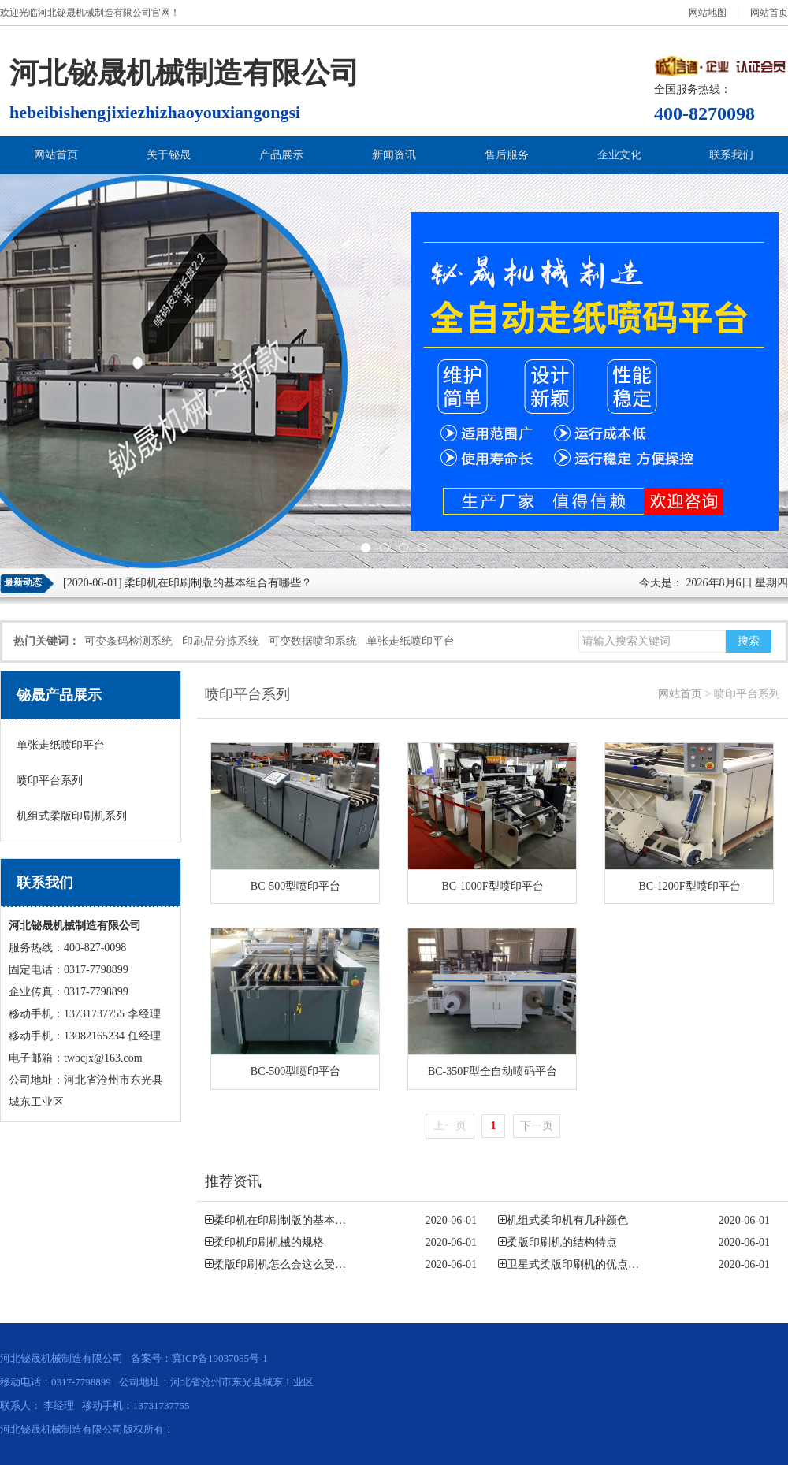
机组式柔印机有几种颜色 (567, 1220)
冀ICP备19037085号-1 (220, 1358)
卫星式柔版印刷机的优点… (573, 1264)
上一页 (449, 1126)
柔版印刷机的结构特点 (562, 1242)
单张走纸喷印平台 (410, 641)
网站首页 (769, 12)
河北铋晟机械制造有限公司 (94, 12)
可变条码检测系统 (128, 641)
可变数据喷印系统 (313, 641)
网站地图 (708, 12)
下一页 (536, 1126)
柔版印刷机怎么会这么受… (280, 1264)
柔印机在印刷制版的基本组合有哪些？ (218, 583)
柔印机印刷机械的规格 (269, 1242)
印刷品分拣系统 (220, 641)
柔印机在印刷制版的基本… (280, 1220)
